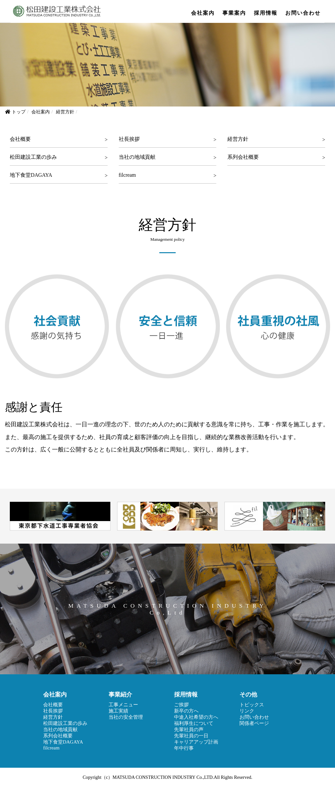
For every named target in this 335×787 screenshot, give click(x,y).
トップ (19, 111)
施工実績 (118, 710)
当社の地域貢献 (137, 157)
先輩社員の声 (188, 729)
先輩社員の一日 (191, 735)
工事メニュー (123, 704)
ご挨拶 (181, 704)
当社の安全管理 (126, 717)
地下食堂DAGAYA (31, 175)
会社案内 (203, 13)
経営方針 (237, 139)
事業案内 (234, 13)
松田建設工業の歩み (33, 157)
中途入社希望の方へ (196, 717)
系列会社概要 (243, 157)
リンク (246, 710)
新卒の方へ (186, 710)
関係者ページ (254, 723)
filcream (127, 175)
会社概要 (20, 139)
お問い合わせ (303, 13)
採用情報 (265, 13)
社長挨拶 (129, 139)
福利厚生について (193, 723)
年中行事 (184, 748)
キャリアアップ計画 (196, 742)
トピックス (251, 704)
